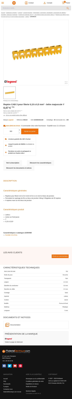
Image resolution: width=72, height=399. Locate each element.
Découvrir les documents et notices (19, 168)
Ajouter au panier (29, 131)
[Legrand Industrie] (27, 12)
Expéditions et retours (32, 384)
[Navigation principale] (2, 2)
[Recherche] (33, 8)
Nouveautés (6, 384)
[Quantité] (10, 131)
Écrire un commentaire (60, 256)
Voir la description (12, 163)
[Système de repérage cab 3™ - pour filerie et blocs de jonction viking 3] (36, 14)
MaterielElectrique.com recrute (12, 392)
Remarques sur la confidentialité (35, 378)
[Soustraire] (19, 132)
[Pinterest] (20, 365)
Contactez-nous (8, 389)
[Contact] (29, 3)
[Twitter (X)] (10, 365)
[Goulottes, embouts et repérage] (9, 14)
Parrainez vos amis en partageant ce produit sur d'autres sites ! (19, 152)
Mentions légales (31, 391)
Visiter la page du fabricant (14, 342)
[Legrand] (20, 12)
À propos (6, 386)
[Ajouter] (19, 130)
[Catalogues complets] (11, 12)
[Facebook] (4, 365)
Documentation (15, 325)
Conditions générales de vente (35, 381)
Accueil (5, 378)
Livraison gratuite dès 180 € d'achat (19, 139)
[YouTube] (15, 365)
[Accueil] (3, 12)
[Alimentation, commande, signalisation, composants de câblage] (49, 12)
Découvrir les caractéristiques (40, 163)
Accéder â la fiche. (11, 235)
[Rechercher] (68, 8)
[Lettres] (27, 16)
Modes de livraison (31, 386)
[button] (47, 3)
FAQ (4, 381)
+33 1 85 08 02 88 (7, 361)
